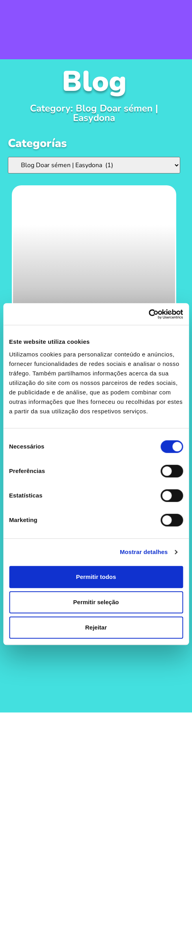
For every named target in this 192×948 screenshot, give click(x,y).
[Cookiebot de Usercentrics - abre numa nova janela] (148, 314)
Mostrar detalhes (144, 551)
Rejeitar (96, 627)
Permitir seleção (96, 602)
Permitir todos (96, 576)
